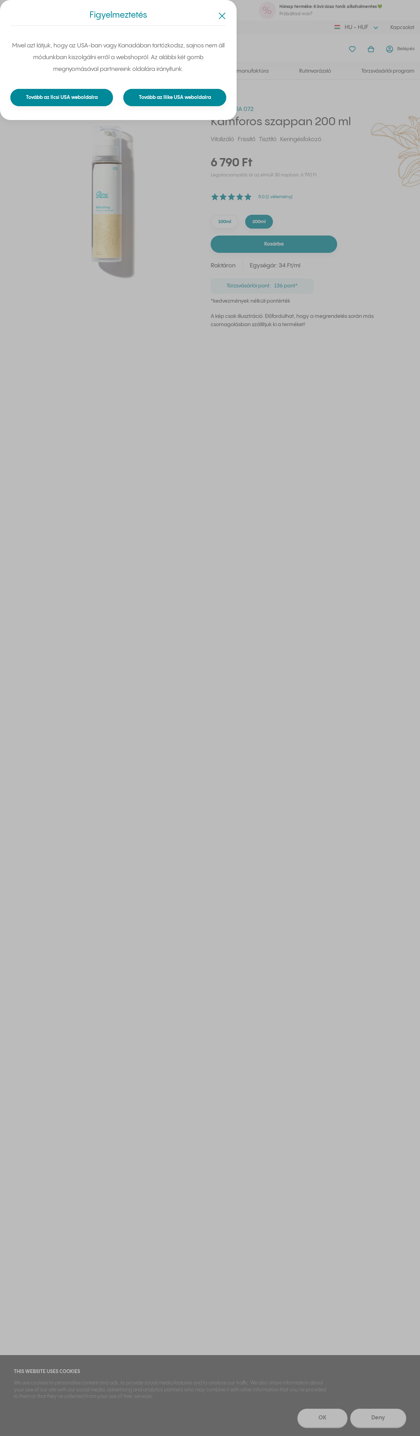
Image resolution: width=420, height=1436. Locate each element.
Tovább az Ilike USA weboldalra (174, 97)
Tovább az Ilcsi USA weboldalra (61, 97)
